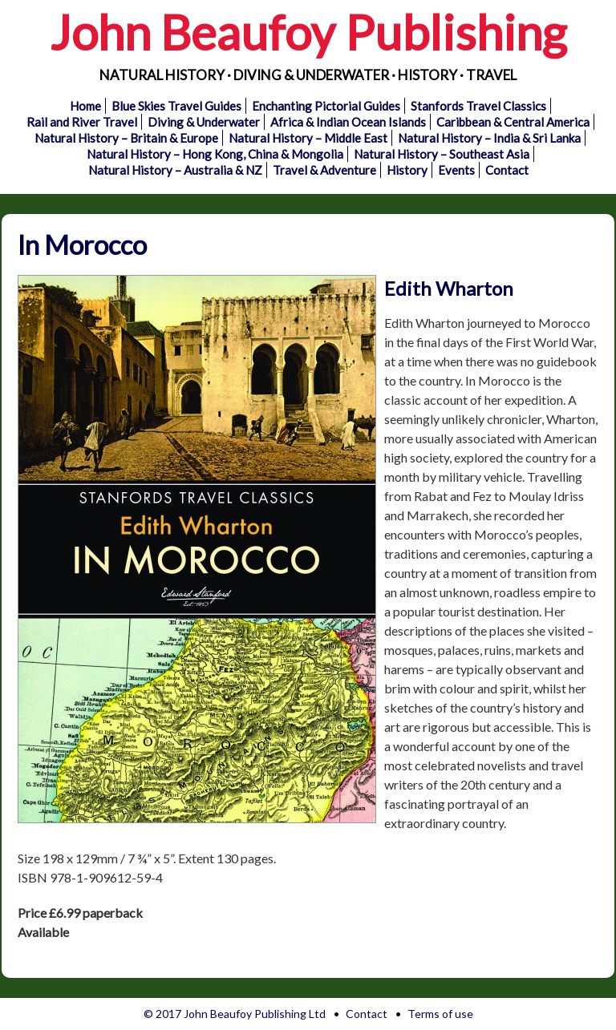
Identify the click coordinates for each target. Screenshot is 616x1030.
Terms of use (440, 1013)
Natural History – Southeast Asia (441, 154)
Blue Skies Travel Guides (176, 106)
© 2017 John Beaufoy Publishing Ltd (235, 1013)
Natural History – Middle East (308, 138)
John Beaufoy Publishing (308, 32)
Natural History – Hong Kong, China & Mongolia (215, 154)
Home (85, 106)
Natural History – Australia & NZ (175, 170)
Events (456, 170)
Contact (507, 170)
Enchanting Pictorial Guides (326, 106)
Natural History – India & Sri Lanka (489, 138)
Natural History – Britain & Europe (126, 138)
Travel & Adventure (324, 170)
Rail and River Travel (81, 122)
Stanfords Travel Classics (478, 106)
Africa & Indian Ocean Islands (348, 122)
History (407, 170)
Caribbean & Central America (513, 122)
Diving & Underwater (204, 122)
